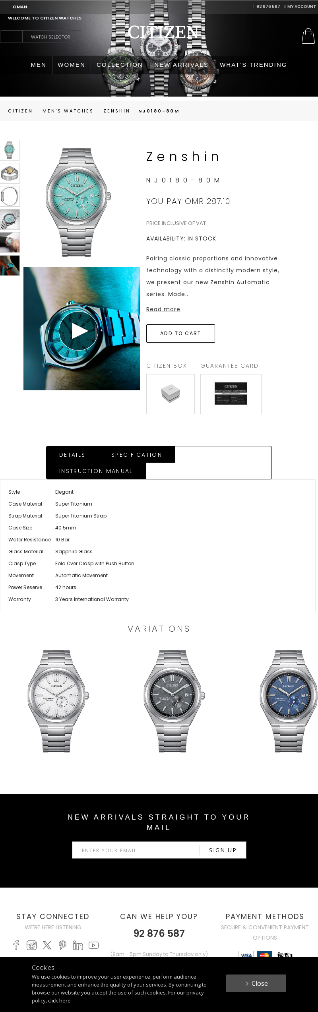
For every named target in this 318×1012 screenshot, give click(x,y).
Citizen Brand (205, 903)
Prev (79, 641)
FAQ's (133, 948)
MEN (39, 64)
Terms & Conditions (203, 925)
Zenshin (116, 111)
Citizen (20, 111)
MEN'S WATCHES (87, 903)
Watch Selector (50, 37)
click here (59, 1000)
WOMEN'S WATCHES (78, 916)
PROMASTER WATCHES (81, 950)
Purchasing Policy (142, 926)
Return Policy (145, 939)
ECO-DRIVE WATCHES (80, 933)
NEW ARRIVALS (181, 64)
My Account (300, 7)
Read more (163, 309)
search (11, 37)
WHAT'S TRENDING (253, 64)
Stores (256, 912)
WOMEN (71, 64)
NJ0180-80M (159, 111)
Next (238, 641)
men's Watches (68, 111)
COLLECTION (120, 64)
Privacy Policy (207, 912)
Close (260, 983)
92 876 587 (267, 7)
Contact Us (263, 921)
